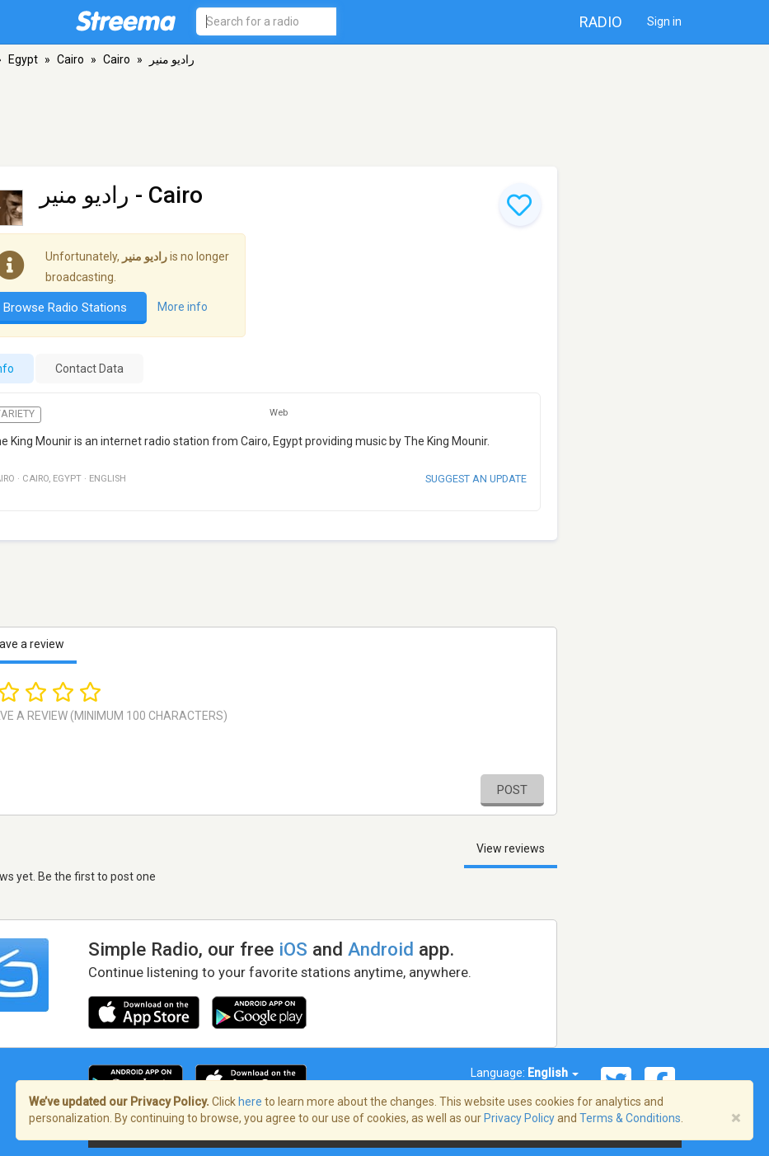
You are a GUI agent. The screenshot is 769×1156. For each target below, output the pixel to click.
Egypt (23, 59)
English (553, 1072)
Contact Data (89, 368)
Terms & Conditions (630, 1118)
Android (381, 949)
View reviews (510, 848)
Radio (600, 22)
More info (182, 306)
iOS (293, 949)
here (250, 1101)
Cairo (70, 59)
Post (512, 789)
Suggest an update (476, 478)
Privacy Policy (519, 1118)
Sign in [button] (664, 21)
